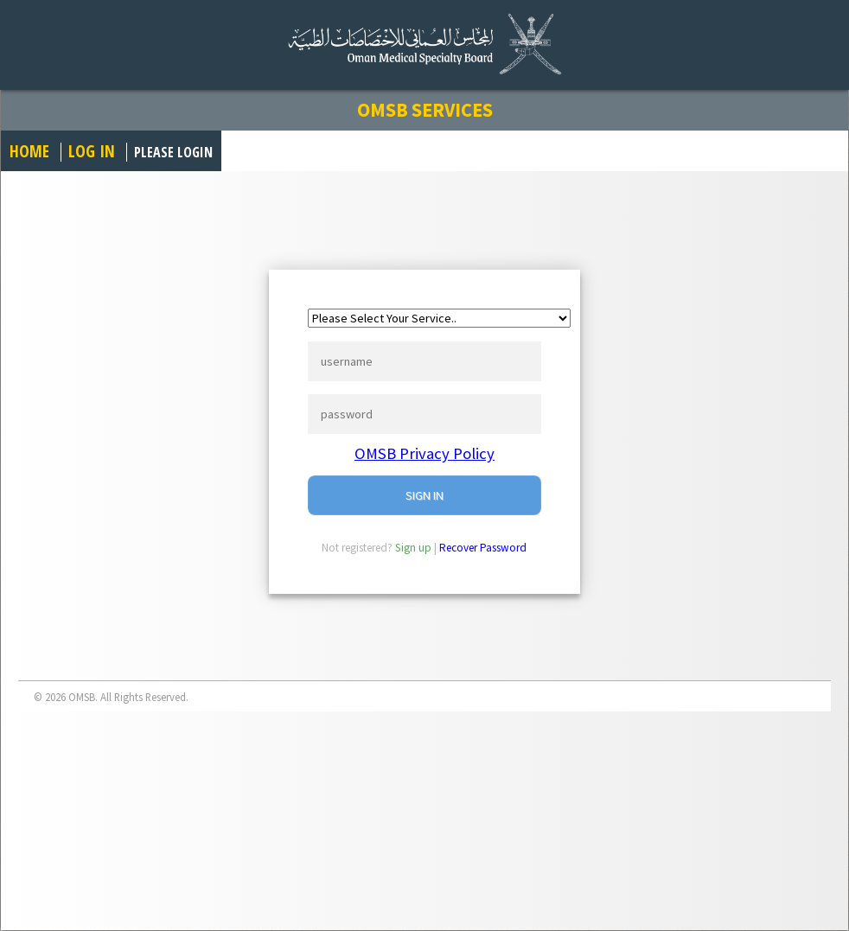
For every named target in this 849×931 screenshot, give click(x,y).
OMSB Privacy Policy (424, 453)
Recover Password (483, 547)
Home (29, 151)
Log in (91, 151)
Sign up (413, 547)
